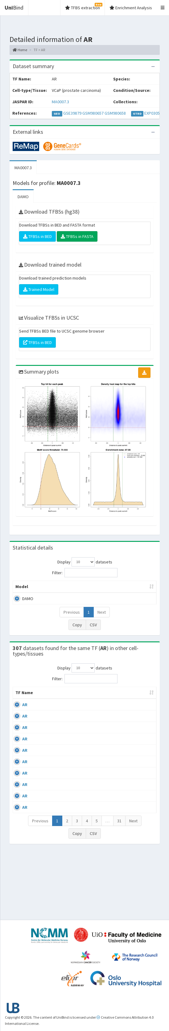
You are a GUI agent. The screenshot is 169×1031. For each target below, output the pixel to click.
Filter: (84, 572)
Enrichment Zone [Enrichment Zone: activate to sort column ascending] (105, 589)
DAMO (23, 196)
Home (20, 49)
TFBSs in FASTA (77, 236)
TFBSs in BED (37, 236)
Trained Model (38, 289)
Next (101, 618)
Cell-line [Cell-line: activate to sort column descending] (47, 705)
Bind (14, 7)
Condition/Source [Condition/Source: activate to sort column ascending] (86, 705)
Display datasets (84, 562)
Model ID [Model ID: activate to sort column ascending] (74, 589)
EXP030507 (154, 113)
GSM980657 (93, 113)
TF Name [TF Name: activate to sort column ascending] (21, 702)
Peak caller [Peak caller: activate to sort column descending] (46, 589)
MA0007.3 (60, 101)
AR (24, 717)
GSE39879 (72, 113)
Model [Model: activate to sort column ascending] (21, 592)
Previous (72, 618)
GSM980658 (115, 113)
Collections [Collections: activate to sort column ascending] (134, 705)
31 (119, 886)
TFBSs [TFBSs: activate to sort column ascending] (140, 592)
